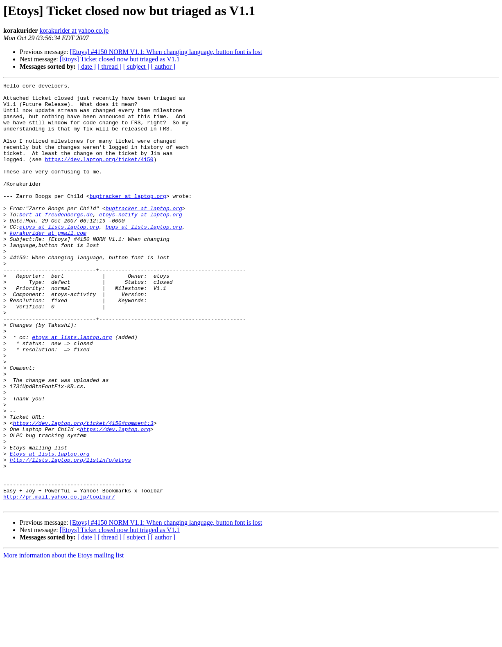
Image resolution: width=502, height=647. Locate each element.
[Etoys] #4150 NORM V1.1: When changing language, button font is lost (166, 51)
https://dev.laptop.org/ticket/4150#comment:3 (83, 491)
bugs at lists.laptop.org (144, 256)
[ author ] (163, 66)
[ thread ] (109, 66)
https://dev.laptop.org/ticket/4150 (99, 175)
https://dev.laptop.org (115, 499)
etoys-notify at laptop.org (140, 241)
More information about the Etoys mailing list (63, 639)
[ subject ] (136, 66)
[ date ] (86, 66)
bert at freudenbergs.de (56, 241)
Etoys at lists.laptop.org (50, 528)
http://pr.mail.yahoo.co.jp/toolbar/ (59, 580)
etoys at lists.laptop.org (59, 256)
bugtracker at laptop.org (128, 219)
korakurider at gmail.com (48, 263)
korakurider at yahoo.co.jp (74, 30)
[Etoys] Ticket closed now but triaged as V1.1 (120, 59)
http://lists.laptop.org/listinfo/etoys (70, 535)
